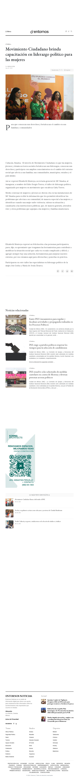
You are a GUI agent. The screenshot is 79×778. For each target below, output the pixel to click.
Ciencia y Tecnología (15, 767)
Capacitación (54, 765)
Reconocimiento (53, 769)
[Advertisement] (39, 14)
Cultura (31, 763)
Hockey (55, 745)
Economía (24, 763)
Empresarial (64, 765)
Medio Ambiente (10, 756)
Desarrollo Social (40, 769)
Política (7, 751)
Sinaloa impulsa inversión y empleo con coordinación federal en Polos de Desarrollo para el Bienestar (60, 719)
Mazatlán (31, 734)
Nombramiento (27, 769)
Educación (8, 745)
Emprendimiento (43, 765)
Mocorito (31, 751)
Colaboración (34, 772)
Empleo (50, 767)
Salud (7, 737)
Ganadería (43, 767)
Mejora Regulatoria (53, 770)
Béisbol (55, 731)
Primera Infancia (15, 770)
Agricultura (40, 763)
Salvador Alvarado (34, 740)
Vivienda (19, 765)
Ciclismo (55, 737)
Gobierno (8, 754)
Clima (53, 763)
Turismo (8, 740)
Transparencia (16, 769)
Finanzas (12, 765)
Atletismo (55, 748)
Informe (35, 767)
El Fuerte (31, 743)
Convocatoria (45, 772)
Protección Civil (13, 763)
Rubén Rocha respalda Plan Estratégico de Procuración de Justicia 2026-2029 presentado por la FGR (60, 710)
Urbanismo (66, 767)
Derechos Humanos (38, 770)
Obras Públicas (10, 731)
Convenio (58, 767)
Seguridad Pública (10, 734)
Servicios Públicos (29, 765)
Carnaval (64, 769)
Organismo (27, 767)
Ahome (31, 748)
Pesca (48, 763)
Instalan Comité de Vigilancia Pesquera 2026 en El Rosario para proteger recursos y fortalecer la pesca (60, 702)
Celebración (9, 748)
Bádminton (55, 751)
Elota (30, 745)
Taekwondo (56, 734)
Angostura (32, 754)
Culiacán (31, 737)
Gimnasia (55, 743)
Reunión (67, 763)
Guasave (31, 756)
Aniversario (26, 770)
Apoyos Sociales (10, 743)
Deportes (59, 763)
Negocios (65, 770)
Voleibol (55, 740)
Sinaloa (31, 731)
